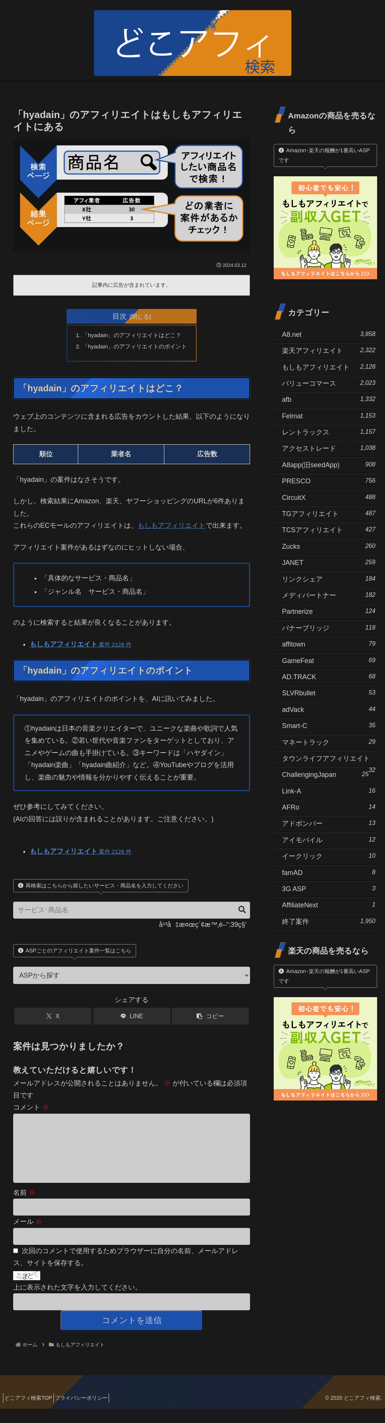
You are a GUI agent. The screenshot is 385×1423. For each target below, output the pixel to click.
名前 (24, 1207)
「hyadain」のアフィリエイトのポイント (135, 347)
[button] (238, 912)
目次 (119, 316)
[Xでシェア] (52, 1018)
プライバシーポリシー (89, 1412)
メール (27, 1236)
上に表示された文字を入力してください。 (77, 1301)
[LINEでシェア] (131, 1018)
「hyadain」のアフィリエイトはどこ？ (132, 335)
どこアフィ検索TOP (31, 1412)
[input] (131, 912)
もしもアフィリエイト (171, 527)
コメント (31, 1109)
